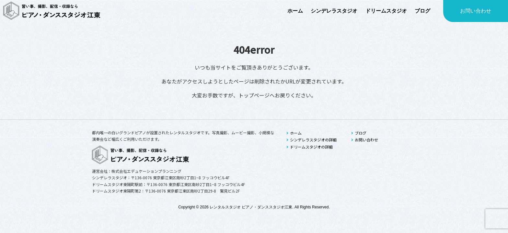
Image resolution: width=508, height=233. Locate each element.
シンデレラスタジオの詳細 (311, 139)
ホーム (294, 133)
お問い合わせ (475, 11)
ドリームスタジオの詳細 (309, 147)
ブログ (358, 133)
